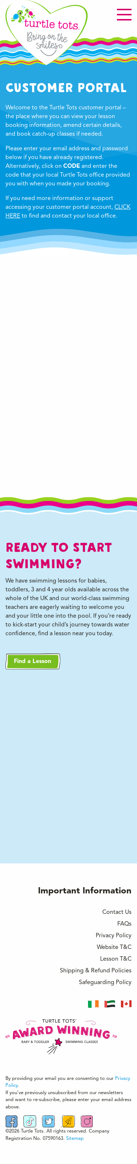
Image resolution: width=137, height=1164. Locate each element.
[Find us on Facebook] (11, 1122)
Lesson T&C (116, 959)
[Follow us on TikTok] (29, 1122)
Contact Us (117, 912)
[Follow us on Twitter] (48, 1122)
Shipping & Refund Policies (96, 971)
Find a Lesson (32, 661)
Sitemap (75, 1138)
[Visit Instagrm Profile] (86, 1122)
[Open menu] (124, 14)
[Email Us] (68, 1122)
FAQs (124, 924)
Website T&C (114, 947)
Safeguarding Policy (105, 983)
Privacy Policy (114, 936)
